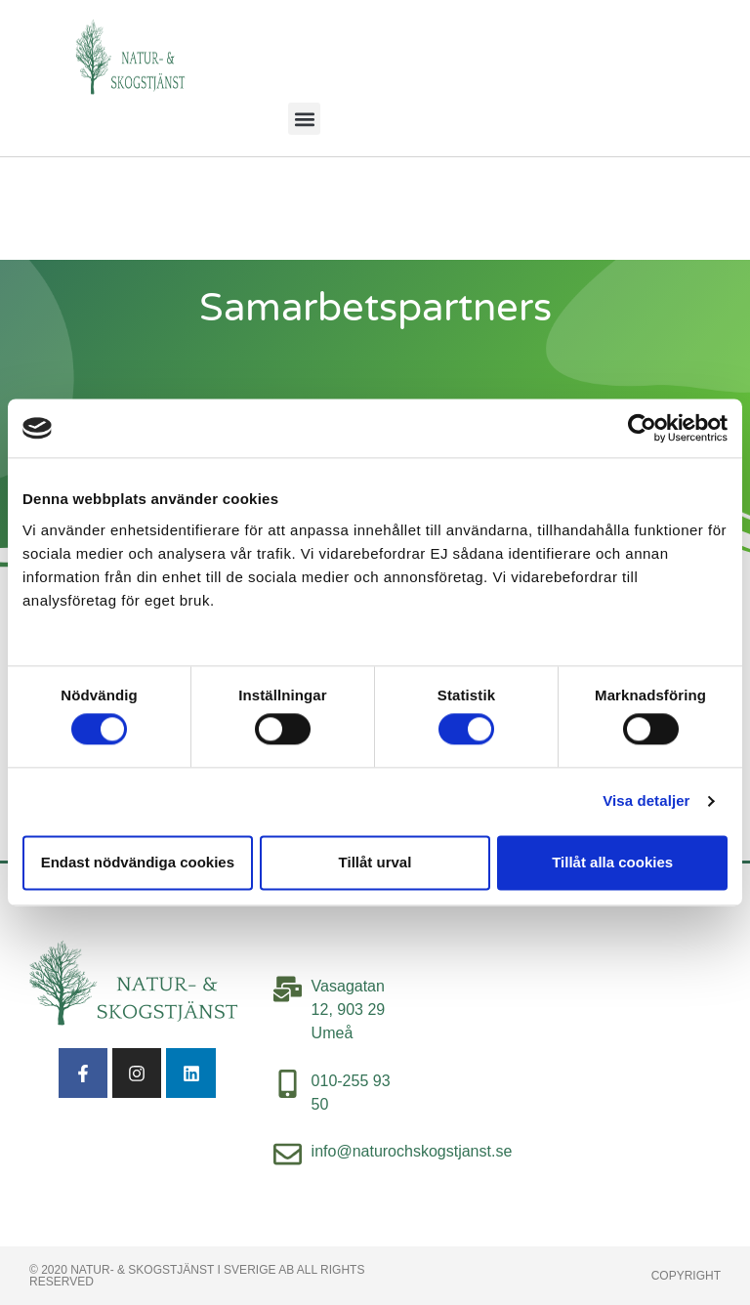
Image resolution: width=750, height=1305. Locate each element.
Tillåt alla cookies (612, 862)
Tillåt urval (375, 862)
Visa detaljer (646, 801)
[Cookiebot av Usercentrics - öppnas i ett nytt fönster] (642, 427)
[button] (304, 119)
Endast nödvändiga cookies (137, 862)
